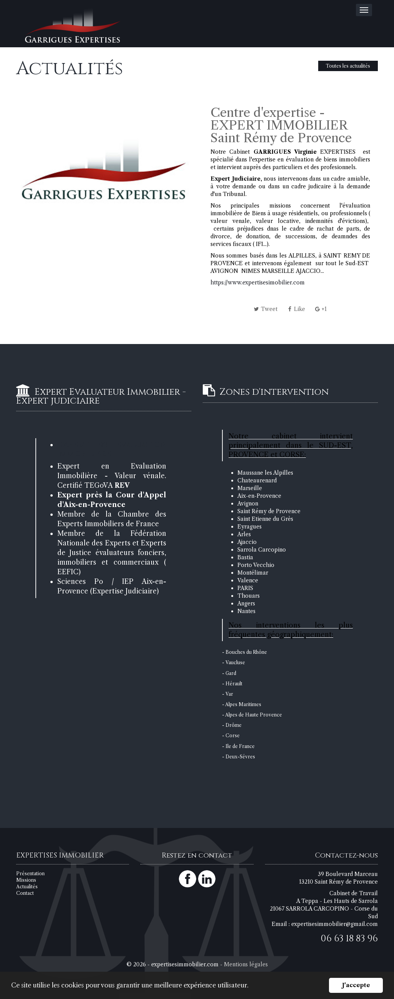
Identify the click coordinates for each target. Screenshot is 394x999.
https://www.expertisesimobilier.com (257, 282)
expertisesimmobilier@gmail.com (334, 924)
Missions (26, 880)
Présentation (30, 873)
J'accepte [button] (356, 985)
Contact (25, 893)
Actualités (27, 886)
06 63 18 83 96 (349, 939)
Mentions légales (246, 964)
